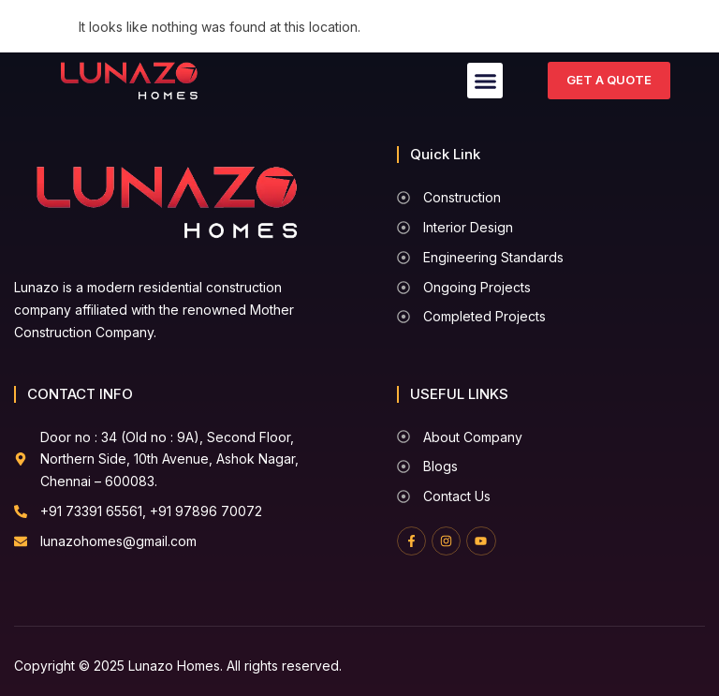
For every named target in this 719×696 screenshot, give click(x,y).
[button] (485, 80)
